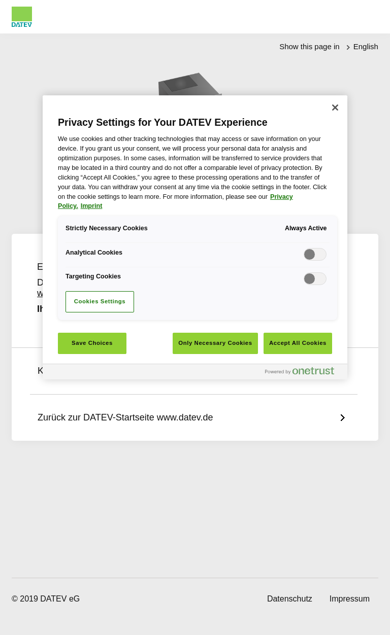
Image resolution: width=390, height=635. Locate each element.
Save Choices (92, 343)
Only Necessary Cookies (215, 343)
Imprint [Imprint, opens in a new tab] (92, 205)
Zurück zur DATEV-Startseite (125, 417)
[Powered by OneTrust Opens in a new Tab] (303, 373)
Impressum (350, 598)
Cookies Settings (99, 301)
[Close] (335, 107)
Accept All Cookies (298, 343)
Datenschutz (289, 598)
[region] (195, 237)
